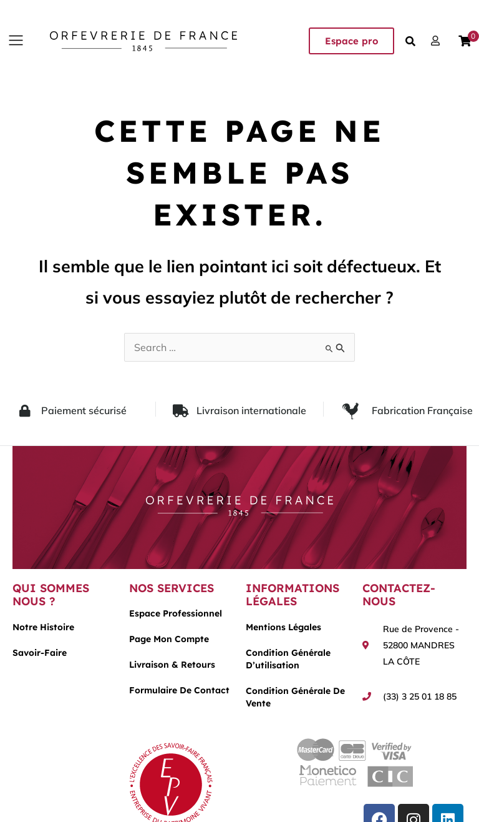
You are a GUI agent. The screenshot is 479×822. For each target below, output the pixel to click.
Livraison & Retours (172, 664)
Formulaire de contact (179, 690)
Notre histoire (43, 627)
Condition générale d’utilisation (288, 659)
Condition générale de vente (295, 697)
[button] (15, 40)
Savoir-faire (39, 652)
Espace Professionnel (175, 613)
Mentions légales (283, 627)
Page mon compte (169, 639)
